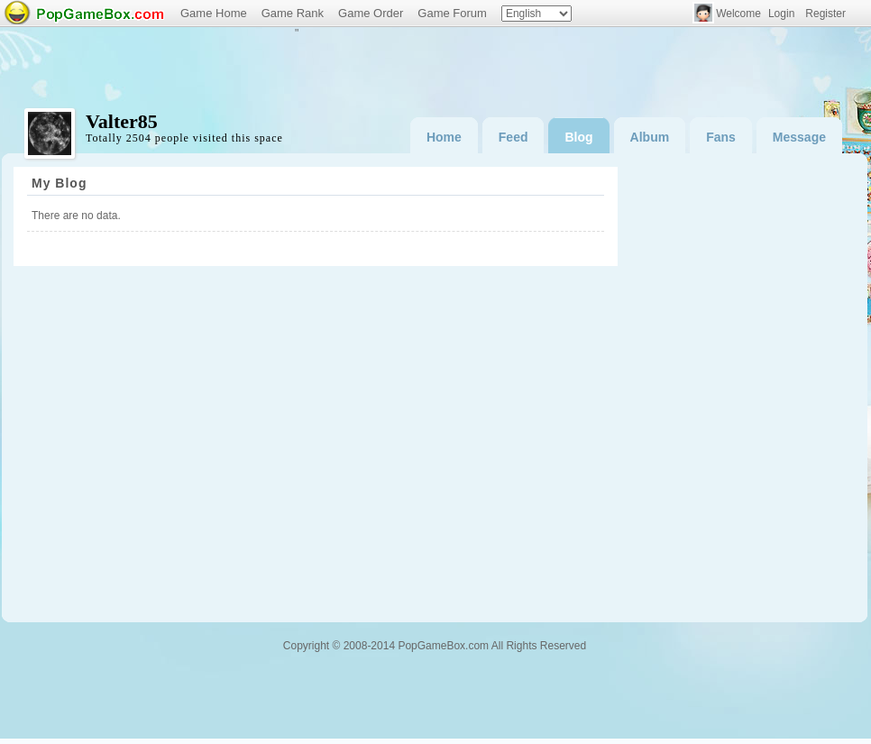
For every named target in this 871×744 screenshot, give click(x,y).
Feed (513, 137)
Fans (721, 137)
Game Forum (452, 13)
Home (444, 137)
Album (650, 137)
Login (781, 13)
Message (799, 137)
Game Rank (292, 13)
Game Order (370, 13)
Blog (578, 137)
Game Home (213, 13)
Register (825, 13)
